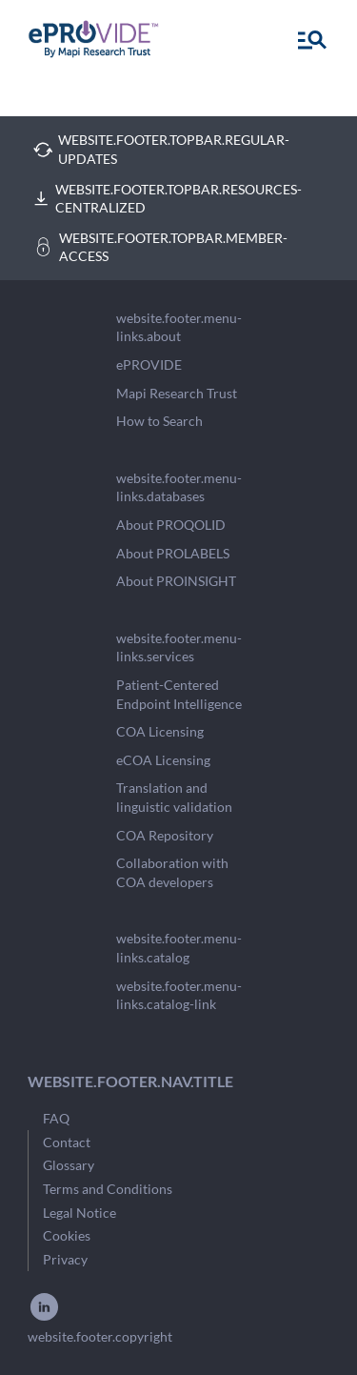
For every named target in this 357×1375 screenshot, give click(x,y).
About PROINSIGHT (176, 581)
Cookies (66, 1235)
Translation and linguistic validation (174, 797)
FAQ (56, 1118)
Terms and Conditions (107, 1189)
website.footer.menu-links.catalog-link (179, 995)
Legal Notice (79, 1212)
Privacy (65, 1259)
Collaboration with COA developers (172, 872)
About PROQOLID (171, 524)
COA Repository (164, 835)
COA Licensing (160, 731)
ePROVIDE (149, 364)
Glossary (68, 1165)
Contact (66, 1142)
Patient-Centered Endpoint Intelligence (179, 694)
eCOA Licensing (163, 760)
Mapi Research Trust (176, 393)
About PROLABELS (172, 553)
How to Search (159, 421)
